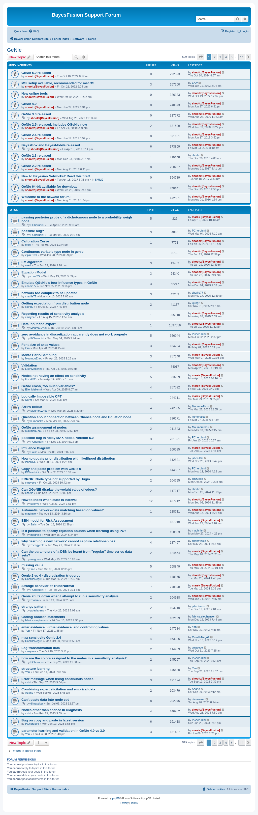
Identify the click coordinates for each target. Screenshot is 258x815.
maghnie (30, 513)
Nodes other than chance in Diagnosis (51, 710)
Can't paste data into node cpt (45, 699)
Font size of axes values (40, 345)
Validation (29, 365)
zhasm (34, 600)
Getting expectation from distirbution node (55, 303)
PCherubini (37, 225)
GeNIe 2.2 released (36, 166)
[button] (200, 57)
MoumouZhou (39, 327)
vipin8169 (31, 255)
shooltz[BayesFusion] (39, 76)
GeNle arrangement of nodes (44, 427)
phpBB (116, 798)
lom (27, 348)
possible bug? (32, 231)
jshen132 (31, 461)
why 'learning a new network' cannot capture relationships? (68, 541)
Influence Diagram (35, 448)
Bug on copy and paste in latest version (52, 720)
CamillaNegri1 (34, 578)
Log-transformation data (40, 648)
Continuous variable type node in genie (52, 252)
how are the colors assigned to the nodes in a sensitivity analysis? (74, 658)
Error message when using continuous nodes (57, 679)
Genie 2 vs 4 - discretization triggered (51, 575)
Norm (28, 399)
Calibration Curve (35, 241)
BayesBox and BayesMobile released (50, 145)
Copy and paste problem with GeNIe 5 (51, 469)
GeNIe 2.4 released (36, 135)
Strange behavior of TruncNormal (47, 586)
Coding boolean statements (43, 617)
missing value (32, 565)
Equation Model (33, 272)
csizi (27, 682)
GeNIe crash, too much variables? (48, 386)
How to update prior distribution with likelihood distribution (68, 458)
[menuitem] (34, 31)
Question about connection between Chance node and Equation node (76, 417)
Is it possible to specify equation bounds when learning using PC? (73, 531)
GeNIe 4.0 (29, 104)
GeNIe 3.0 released (36, 114)
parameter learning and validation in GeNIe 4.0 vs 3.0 (63, 731)
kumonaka (36, 421)
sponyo (34, 503)
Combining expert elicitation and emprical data (58, 689)
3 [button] (220, 57)
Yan (32, 569)
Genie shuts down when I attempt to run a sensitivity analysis (69, 596)
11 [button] (242, 57)
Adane (29, 692)
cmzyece (30, 317)
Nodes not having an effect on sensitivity (53, 376)
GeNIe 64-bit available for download (49, 186)
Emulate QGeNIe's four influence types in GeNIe (59, 283)
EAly (195, 82)
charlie (196, 155)
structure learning (35, 668)
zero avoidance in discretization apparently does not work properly (74, 334)
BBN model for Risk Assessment (47, 520)
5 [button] (232, 57)
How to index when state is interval (49, 500)
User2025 (31, 379)
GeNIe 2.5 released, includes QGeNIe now (54, 124)
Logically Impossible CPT (41, 396)
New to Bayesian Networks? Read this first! (55, 176)
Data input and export (38, 324)
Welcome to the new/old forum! (46, 197)
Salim (34, 452)
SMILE (99, 179)
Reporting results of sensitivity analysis (52, 314)
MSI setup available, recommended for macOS (57, 83)
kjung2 (29, 306)
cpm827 (35, 276)
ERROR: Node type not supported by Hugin (55, 479)
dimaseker (36, 703)
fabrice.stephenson (37, 620)
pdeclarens (37, 610)
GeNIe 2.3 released (36, 155)
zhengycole (37, 545)
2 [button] (214, 57)
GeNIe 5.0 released (36, 73)
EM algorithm (32, 262)
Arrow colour (31, 407)
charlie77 (31, 286)
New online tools (34, 93)
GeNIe (14, 50)
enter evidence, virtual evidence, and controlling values (65, 627)
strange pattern (33, 606)
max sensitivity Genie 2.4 (41, 637)
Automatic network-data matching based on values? (62, 510)
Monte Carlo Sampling (38, 355)
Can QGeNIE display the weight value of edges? (59, 489)
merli (28, 244)
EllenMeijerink (33, 368)
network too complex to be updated (49, 293)
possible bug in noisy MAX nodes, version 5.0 (57, 438)
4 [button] (226, 57)
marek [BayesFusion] (206, 216)
